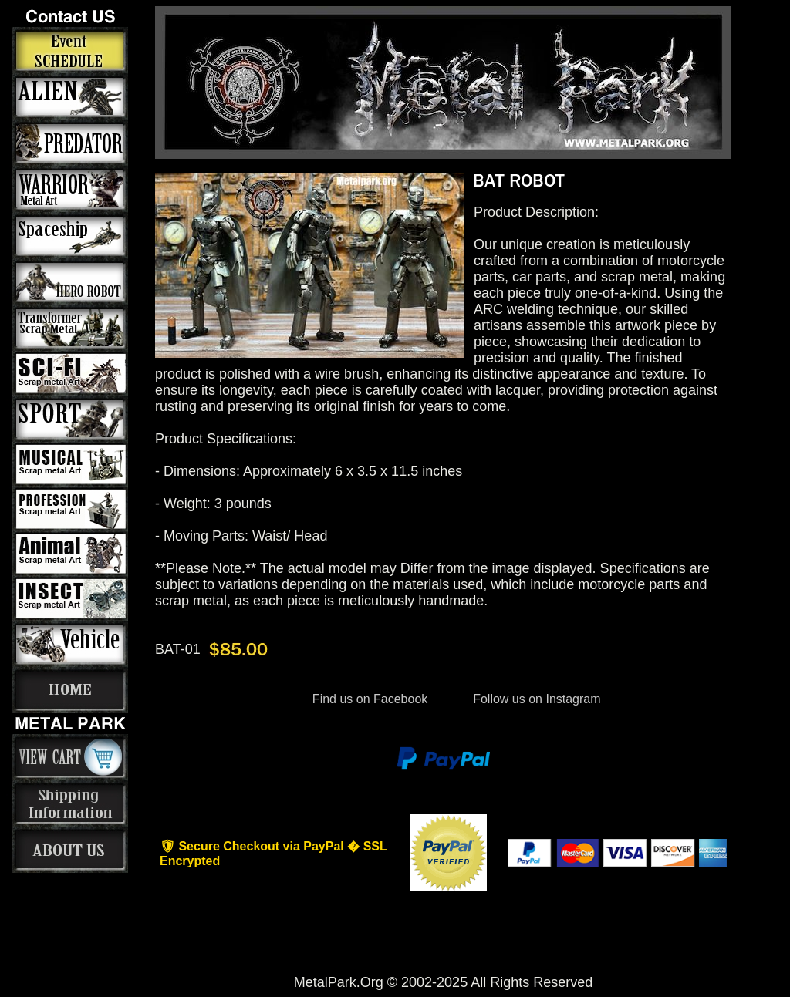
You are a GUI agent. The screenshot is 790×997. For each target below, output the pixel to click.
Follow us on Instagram (535, 699)
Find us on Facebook (369, 699)
